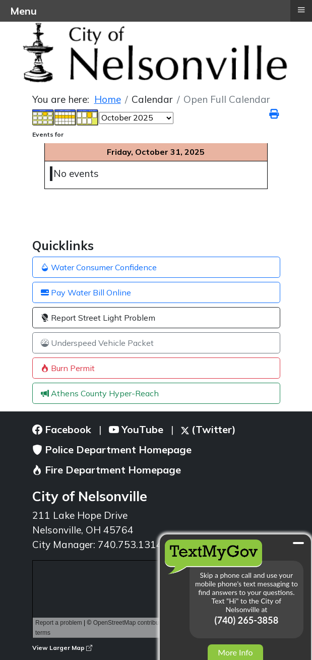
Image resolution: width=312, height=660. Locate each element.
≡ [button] (301, 10)
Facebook (61, 429)
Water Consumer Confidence (99, 267)
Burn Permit (68, 368)
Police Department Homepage (112, 449)
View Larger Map (62, 647)
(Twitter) (208, 429)
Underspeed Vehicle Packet (97, 343)
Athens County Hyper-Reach (100, 393)
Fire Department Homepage (106, 469)
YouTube (136, 429)
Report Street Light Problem (98, 318)
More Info (235, 652)
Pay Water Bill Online (86, 292)
